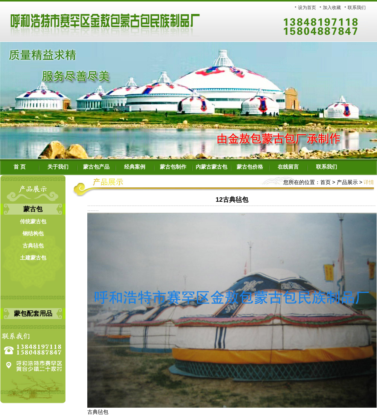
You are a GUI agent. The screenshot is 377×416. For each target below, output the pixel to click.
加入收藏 (332, 7)
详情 (368, 182)
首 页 (20, 167)
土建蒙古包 (33, 258)
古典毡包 (33, 246)
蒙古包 (33, 209)
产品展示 (346, 182)
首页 (325, 182)
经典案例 (134, 167)
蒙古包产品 (96, 167)
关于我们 (57, 167)
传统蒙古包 (33, 221)
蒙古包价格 (250, 167)
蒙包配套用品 (33, 313)
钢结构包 (33, 233)
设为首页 (307, 7)
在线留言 (288, 167)
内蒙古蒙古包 (211, 167)
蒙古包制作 (173, 167)
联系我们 (357, 7)
